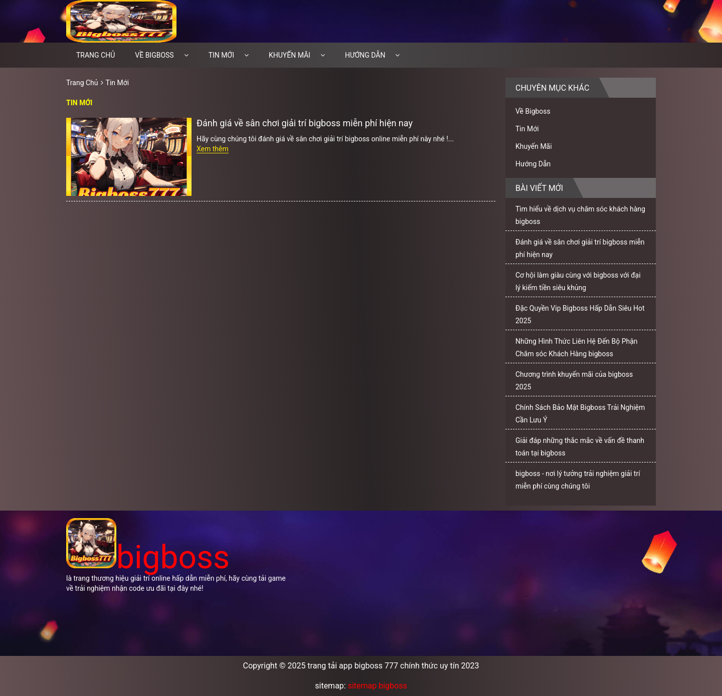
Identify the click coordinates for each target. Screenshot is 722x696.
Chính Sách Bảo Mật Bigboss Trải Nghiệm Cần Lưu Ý (580, 413)
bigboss (148, 557)
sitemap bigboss (377, 685)
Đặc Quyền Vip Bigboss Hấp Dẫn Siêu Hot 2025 (580, 314)
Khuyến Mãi (289, 55)
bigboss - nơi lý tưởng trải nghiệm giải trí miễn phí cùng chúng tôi (577, 480)
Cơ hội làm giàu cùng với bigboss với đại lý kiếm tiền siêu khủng (578, 281)
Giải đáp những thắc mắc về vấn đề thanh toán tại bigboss (579, 446)
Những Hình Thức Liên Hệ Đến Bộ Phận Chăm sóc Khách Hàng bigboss (576, 347)
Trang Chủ (82, 83)
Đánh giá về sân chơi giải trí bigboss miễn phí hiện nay (305, 123)
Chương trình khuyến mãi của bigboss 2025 (574, 380)
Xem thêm (213, 149)
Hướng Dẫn (365, 55)
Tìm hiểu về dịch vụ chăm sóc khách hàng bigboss (580, 215)
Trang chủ (95, 55)
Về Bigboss (154, 55)
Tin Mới (221, 55)
